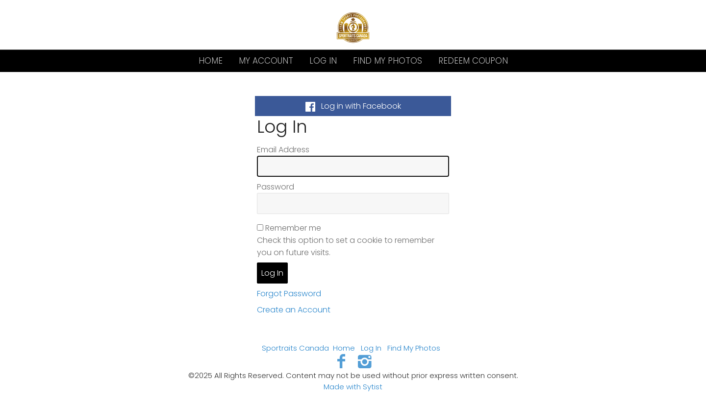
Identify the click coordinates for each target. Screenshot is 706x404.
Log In (323, 61)
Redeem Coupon (473, 61)
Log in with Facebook (353, 106)
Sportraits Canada (295, 348)
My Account (266, 61)
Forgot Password (289, 293)
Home (211, 61)
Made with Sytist (353, 386)
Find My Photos (387, 61)
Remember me (293, 228)
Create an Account (293, 309)
